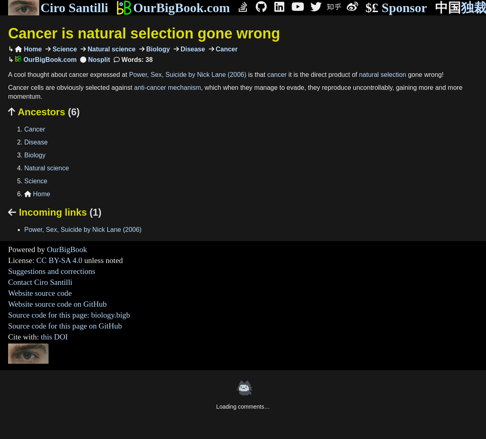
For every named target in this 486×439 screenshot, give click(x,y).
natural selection (382, 74)
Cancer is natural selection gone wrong (144, 33)
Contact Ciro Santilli (40, 282)
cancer (277, 74)
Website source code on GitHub (57, 304)
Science (64, 49)
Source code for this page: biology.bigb (69, 315)
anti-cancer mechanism (167, 87)
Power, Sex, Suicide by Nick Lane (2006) (187, 74)
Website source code (40, 293)
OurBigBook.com (173, 7)
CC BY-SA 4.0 (59, 260)
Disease (192, 49)
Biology (157, 49)
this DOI (54, 337)
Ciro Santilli (58, 7)
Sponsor (396, 7)
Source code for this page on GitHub (65, 326)
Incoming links (55, 212)
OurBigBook (67, 249)
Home (28, 49)
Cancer (226, 49)
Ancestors (44, 111)
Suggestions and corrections (51, 271)
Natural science (111, 49)
